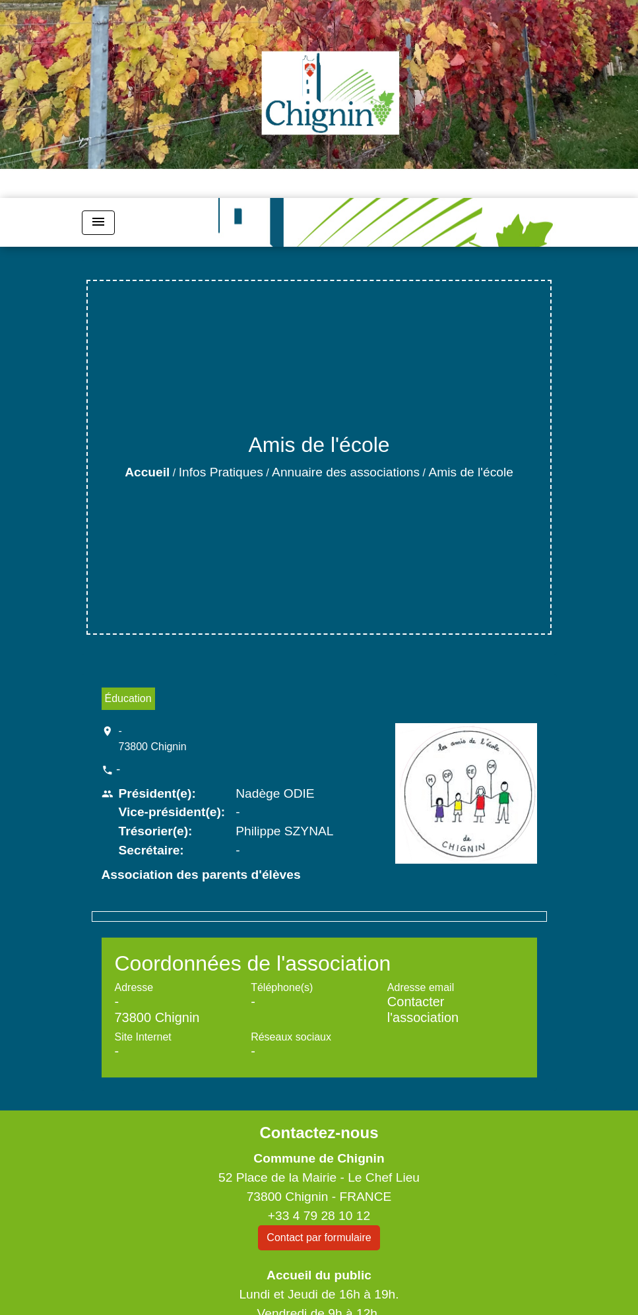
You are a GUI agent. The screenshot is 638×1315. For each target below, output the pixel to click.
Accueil (147, 472)
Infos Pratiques (221, 472)
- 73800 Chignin (153, 738)
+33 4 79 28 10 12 (319, 1216)
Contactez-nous (318, 1132)
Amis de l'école (470, 472)
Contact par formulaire (319, 1237)
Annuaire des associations (346, 472)
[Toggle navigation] (98, 222)
